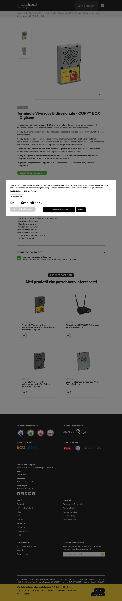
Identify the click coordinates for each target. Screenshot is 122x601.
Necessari (16, 203)
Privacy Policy (30, 191)
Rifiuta (80, 209)
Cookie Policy (15, 191)
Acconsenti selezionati (59, 209)
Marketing (38, 203)
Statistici (27, 203)
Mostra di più (17, 196)
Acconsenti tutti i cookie (22, 209)
